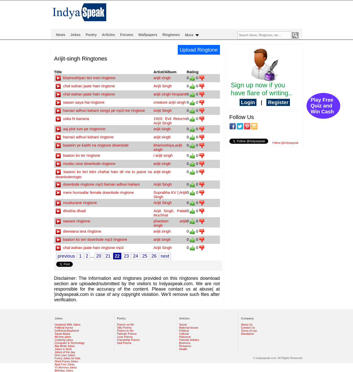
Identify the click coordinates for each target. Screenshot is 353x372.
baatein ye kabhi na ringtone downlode (92, 145)
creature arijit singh (170, 102)
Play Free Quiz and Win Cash (322, 105)
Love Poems (125, 336)
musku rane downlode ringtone (85, 163)
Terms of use (249, 330)
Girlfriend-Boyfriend (67, 330)
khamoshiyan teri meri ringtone (85, 78)
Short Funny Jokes (66, 361)
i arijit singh (163, 155)
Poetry (91, 35)
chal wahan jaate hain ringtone (85, 86)
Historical (185, 336)
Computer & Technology (70, 342)
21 (108, 256)
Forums (126, 35)
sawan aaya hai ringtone (80, 102)
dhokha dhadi (71, 211)
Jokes (75, 35)
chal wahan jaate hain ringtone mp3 (90, 247)
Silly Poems (124, 327)
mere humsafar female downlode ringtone (95, 192)
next (165, 256)
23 (126, 256)
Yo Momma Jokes (66, 367)
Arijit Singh (163, 86)
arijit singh (162, 78)
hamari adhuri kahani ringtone (85, 137)
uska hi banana (72, 118)
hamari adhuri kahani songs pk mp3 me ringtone (100, 110)
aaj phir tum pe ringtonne (80, 129)
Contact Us (248, 327)
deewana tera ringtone (78, 231)
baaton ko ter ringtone (78, 155)
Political (184, 330)
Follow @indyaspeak (286, 142)
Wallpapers (147, 35)
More (192, 35)
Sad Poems (124, 342)
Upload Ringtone (199, 50)
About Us (246, 324)
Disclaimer (247, 333)
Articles (108, 35)
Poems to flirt (125, 330)
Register (278, 102)
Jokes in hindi (63, 349)
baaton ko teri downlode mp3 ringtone (91, 239)
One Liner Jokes (65, 355)
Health (183, 349)
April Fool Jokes (65, 364)
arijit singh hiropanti (170, 94)
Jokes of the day (65, 352)
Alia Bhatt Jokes (65, 345)
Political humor (64, 327)
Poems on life (125, 324)
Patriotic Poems (127, 333)
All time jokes (63, 336)
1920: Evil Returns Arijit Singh (170, 120)
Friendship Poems (128, 339)
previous (66, 256)
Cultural (184, 333)
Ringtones (171, 35)
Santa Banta (62, 333)
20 (98, 256)
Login (248, 102)
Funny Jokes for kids (67, 358)
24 (135, 256)
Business (185, 342)
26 (154, 256)
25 (144, 256)
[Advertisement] (209, 14)
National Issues (188, 327)
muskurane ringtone (76, 202)
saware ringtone (73, 221)
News (60, 35)
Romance (185, 345)
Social (183, 324)
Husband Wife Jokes (67, 324)
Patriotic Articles (189, 339)
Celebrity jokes (64, 339)
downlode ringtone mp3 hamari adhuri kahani (98, 184)
